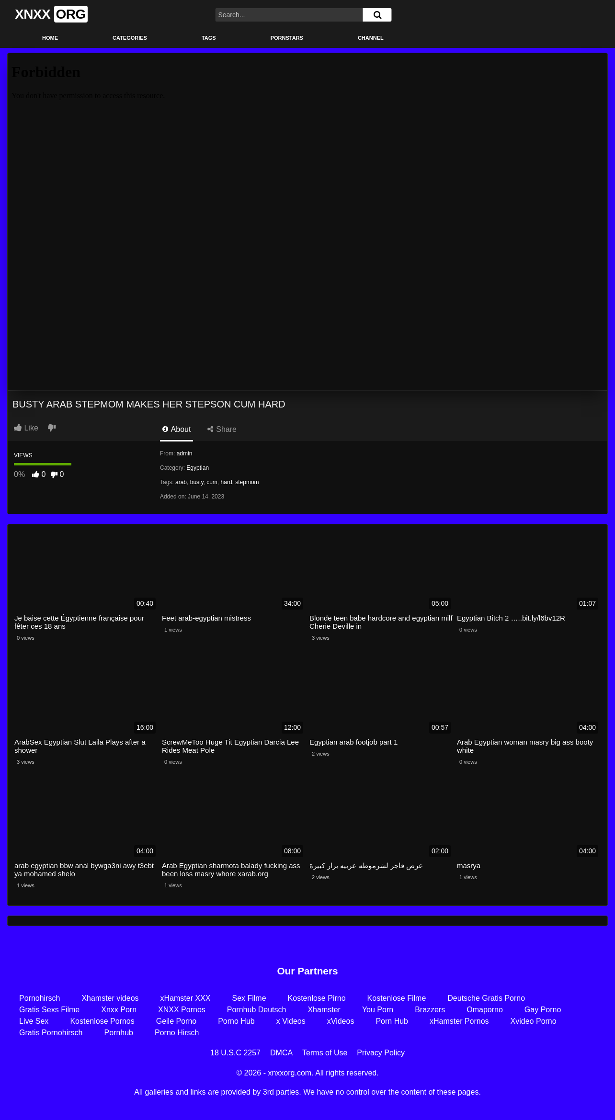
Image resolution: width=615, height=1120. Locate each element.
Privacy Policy (381, 1053)
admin (185, 453)
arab (181, 482)
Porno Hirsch (177, 1033)
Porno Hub (236, 1021)
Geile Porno (176, 1021)
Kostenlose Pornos (102, 1021)
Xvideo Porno (534, 1021)
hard (226, 482)
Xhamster (324, 1010)
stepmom (247, 482)
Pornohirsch (39, 998)
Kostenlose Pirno (317, 998)
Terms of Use (324, 1053)
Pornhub (119, 1033)
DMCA (281, 1053)
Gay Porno (542, 1010)
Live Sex (33, 1021)
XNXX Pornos (181, 1010)
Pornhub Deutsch (256, 1010)
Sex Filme (249, 998)
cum (211, 482)
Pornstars (287, 38)
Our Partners (307, 970)
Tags (209, 38)
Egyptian (197, 467)
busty (197, 482)
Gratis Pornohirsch (51, 1033)
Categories (130, 38)
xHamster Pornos (459, 1021)
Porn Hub (392, 1021)
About (176, 429)
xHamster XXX (185, 998)
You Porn (377, 1010)
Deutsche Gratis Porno (486, 998)
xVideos (340, 1021)
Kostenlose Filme (396, 998)
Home (50, 38)
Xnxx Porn (119, 1010)
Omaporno (485, 1010)
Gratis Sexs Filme (49, 1010)
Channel (371, 38)
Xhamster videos (109, 998)
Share (222, 429)
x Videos (291, 1021)
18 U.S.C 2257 (235, 1053)
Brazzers (430, 1010)
